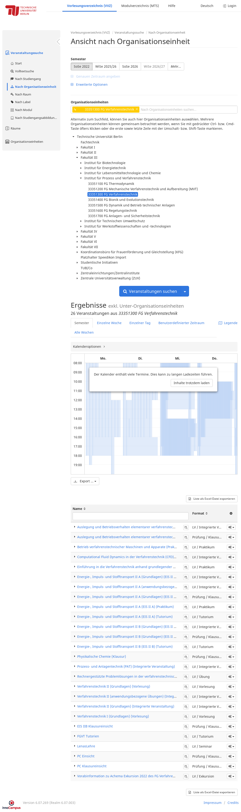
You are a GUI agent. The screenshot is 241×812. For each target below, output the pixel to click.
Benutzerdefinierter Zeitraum (181, 323)
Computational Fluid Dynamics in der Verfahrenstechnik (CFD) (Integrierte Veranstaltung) (147, 557)
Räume (12, 128)
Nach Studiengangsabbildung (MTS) (35, 118)
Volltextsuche (22, 71)
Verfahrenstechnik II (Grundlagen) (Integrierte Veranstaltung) (125, 706)
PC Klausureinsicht (91, 766)
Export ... (85, 481)
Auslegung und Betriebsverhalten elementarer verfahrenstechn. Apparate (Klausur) (143, 537)
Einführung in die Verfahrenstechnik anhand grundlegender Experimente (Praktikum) (144, 567)
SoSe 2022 (82, 66)
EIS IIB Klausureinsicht (95, 726)
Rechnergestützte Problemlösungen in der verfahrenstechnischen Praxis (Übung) (141, 676)
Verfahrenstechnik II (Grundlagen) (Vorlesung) (113, 686)
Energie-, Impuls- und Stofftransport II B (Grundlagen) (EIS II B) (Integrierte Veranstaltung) (148, 626)
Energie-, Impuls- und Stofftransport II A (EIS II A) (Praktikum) (125, 606)
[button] (231, 527)
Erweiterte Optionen (89, 84)
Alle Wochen (84, 332)
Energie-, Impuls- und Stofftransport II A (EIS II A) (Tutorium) (125, 616)
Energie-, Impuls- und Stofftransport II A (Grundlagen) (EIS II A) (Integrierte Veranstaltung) (148, 577)
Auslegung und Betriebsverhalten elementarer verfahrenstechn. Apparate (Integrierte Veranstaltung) (156, 527)
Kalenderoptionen (87, 346)
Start (16, 63)
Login (229, 5)
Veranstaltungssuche (24, 53)
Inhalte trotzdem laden (192, 383)
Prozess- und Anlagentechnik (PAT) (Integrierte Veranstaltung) (126, 666)
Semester (78, 59)
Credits (233, 802)
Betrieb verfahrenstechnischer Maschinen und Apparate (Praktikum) (130, 547)
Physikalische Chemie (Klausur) (101, 656)
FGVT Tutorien (88, 736)
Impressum (213, 802)
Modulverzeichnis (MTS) (140, 5)
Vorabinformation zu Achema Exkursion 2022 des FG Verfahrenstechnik (132, 776)
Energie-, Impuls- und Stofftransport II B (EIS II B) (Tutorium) (125, 646)
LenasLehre (86, 746)
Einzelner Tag (140, 323)
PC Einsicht (85, 756)
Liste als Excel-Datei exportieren (212, 499)
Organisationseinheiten (24, 141)
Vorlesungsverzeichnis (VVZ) (89, 5)
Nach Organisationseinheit (33, 87)
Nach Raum (20, 94)
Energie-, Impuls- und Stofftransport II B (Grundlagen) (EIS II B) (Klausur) (134, 636)
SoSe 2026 (130, 66)
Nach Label (20, 102)
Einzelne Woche (109, 323)
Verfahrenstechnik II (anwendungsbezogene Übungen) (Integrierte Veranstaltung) (142, 696)
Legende (228, 323)
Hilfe (171, 5)
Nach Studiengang (25, 79)
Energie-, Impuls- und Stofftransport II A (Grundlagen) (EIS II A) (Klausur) (134, 596)
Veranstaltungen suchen (150, 291)
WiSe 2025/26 (105, 66)
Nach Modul (21, 110)
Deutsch (207, 5)
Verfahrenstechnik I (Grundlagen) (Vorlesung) (113, 716)
